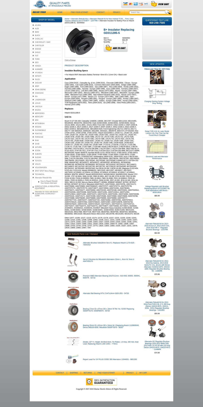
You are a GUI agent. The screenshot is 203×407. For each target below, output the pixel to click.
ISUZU (37, 85)
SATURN (38, 153)
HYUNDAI (38, 78)
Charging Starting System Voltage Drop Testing (157, 108)
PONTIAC (38, 139)
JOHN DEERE (40, 95)
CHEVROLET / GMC (42, 48)
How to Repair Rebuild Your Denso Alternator (48, 188)
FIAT (36, 61)
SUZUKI (38, 163)
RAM (37, 146)
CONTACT (101, 18)
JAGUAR (38, 89)
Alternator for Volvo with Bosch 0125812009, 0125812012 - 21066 (46, 199)
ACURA (38, 31)
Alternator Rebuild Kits (43, 183)
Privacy (116, 18)
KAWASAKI (39, 99)
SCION (37, 156)
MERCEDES (39, 119)
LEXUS (37, 109)
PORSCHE (39, 143)
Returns (88, 378)
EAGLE (37, 58)
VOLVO (37, 170)
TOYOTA (38, 166)
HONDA (38, 72)
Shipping (74, 378)
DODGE (38, 55)
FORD (37, 65)
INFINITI (38, 82)
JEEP (37, 92)
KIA (36, 102)
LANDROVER (40, 105)
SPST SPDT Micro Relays (44, 177)
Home (67, 24)
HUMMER (38, 75)
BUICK (37, 41)
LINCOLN (38, 112)
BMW (37, 38)
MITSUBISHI (40, 129)
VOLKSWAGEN (41, 173)
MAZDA (38, 116)
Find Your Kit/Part (79, 18)
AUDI (37, 34)
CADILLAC (39, 44)
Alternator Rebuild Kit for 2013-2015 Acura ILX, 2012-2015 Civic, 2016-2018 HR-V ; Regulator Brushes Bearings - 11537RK (157, 232)
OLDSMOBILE (40, 136)
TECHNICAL (39, 180)
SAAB (37, 149)
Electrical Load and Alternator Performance (157, 163)
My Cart (143, 378)
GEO (37, 68)
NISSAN (38, 133)
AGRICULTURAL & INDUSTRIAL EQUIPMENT (47, 193)
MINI (36, 126)
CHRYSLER (39, 51)
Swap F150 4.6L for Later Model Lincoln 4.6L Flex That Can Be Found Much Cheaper (157, 139)
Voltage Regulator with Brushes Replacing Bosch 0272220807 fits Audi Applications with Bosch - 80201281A (157, 195)
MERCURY (39, 122)
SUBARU (38, 160)
